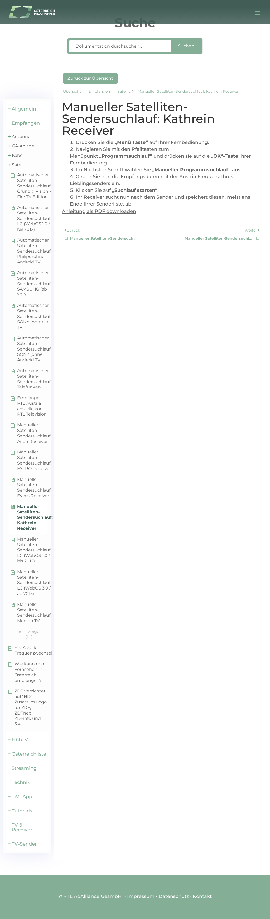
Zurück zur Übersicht (90, 78)
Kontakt (202, 896)
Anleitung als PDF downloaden (99, 211)
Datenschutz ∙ (175, 896)
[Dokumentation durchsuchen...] (120, 46)
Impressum (141, 896)
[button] (27, 108)
